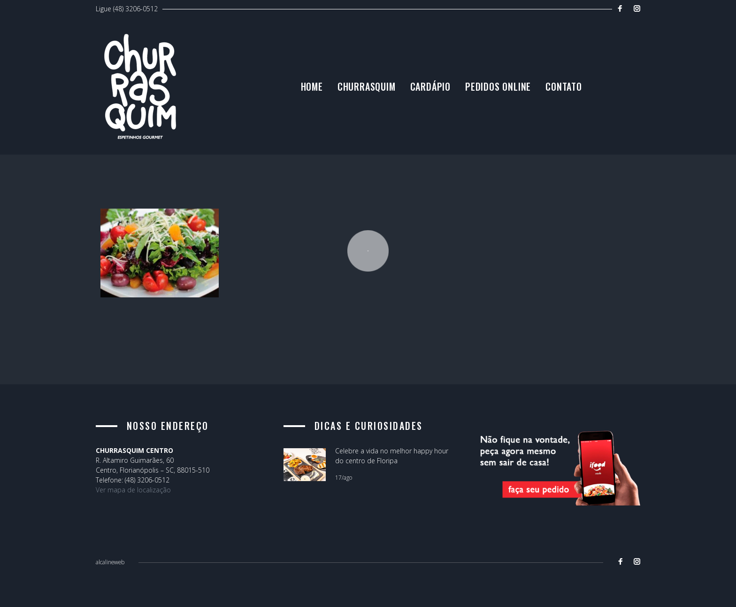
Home (370, 93)
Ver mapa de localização (133, 490)
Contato (622, 93)
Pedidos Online (556, 93)
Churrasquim (425, 93)
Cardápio (488, 93)
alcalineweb (110, 562)
